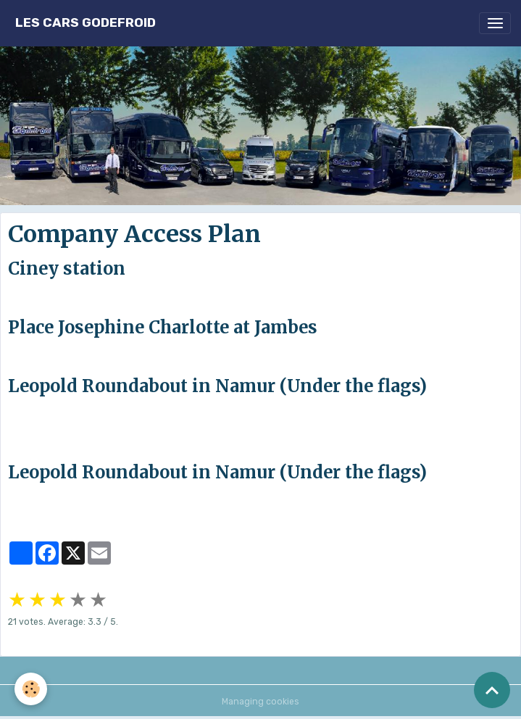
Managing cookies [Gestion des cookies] (260, 702)
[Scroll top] (492, 690)
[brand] (85, 23)
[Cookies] (30, 689)
